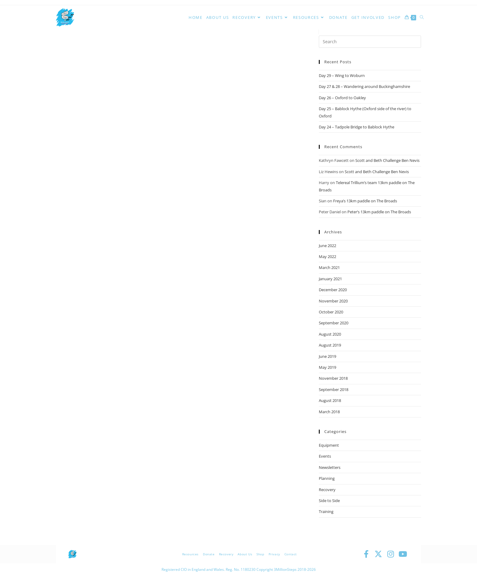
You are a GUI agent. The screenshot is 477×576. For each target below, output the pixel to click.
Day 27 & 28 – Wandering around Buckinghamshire (364, 86)
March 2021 (329, 267)
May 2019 (327, 367)
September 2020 (333, 323)
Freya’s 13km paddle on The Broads (365, 201)
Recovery (327, 489)
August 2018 (330, 400)
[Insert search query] (370, 42)
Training (326, 511)
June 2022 (327, 245)
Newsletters (329, 467)
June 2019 (327, 356)
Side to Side (329, 500)
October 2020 (331, 312)
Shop (260, 554)
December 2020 (333, 289)
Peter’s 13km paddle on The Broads (379, 212)
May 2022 (327, 256)
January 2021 (330, 278)
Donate (209, 554)
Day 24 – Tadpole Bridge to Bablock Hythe (356, 127)
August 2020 (330, 334)
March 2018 (329, 411)
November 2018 (333, 378)
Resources (190, 554)
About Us (245, 554)
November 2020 (333, 301)
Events (325, 456)
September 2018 (333, 389)
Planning (327, 478)
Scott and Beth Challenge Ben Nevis (387, 160)
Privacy (274, 554)
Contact (290, 554)
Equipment (329, 445)
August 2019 (330, 345)
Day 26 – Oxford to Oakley (342, 97)
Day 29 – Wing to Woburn (342, 75)
